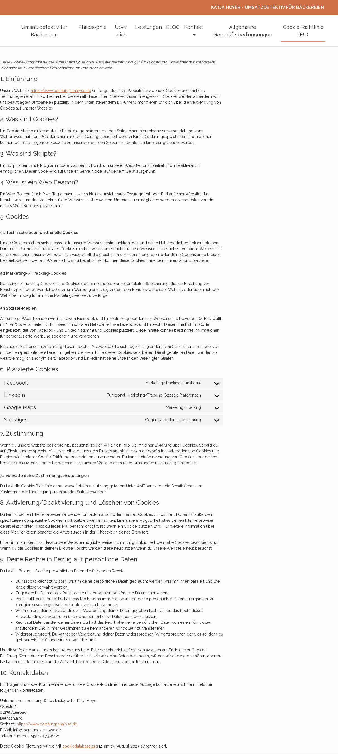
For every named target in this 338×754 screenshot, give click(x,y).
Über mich (121, 30)
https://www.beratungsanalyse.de (61, 90)
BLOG (173, 27)
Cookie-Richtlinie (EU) (303, 30)
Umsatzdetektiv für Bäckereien (44, 30)
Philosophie (92, 27)
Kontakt (193, 27)
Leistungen (148, 27)
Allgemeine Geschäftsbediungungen (242, 30)
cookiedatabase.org (80, 746)
